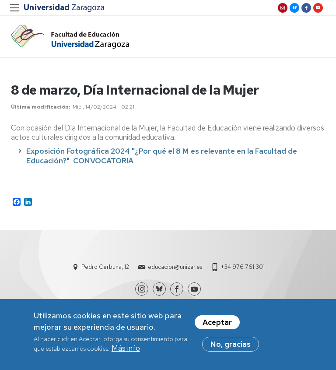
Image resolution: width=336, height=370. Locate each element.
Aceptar (217, 324)
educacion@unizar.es (175, 267)
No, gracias (230, 346)
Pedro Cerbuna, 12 (105, 267)
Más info (126, 350)
